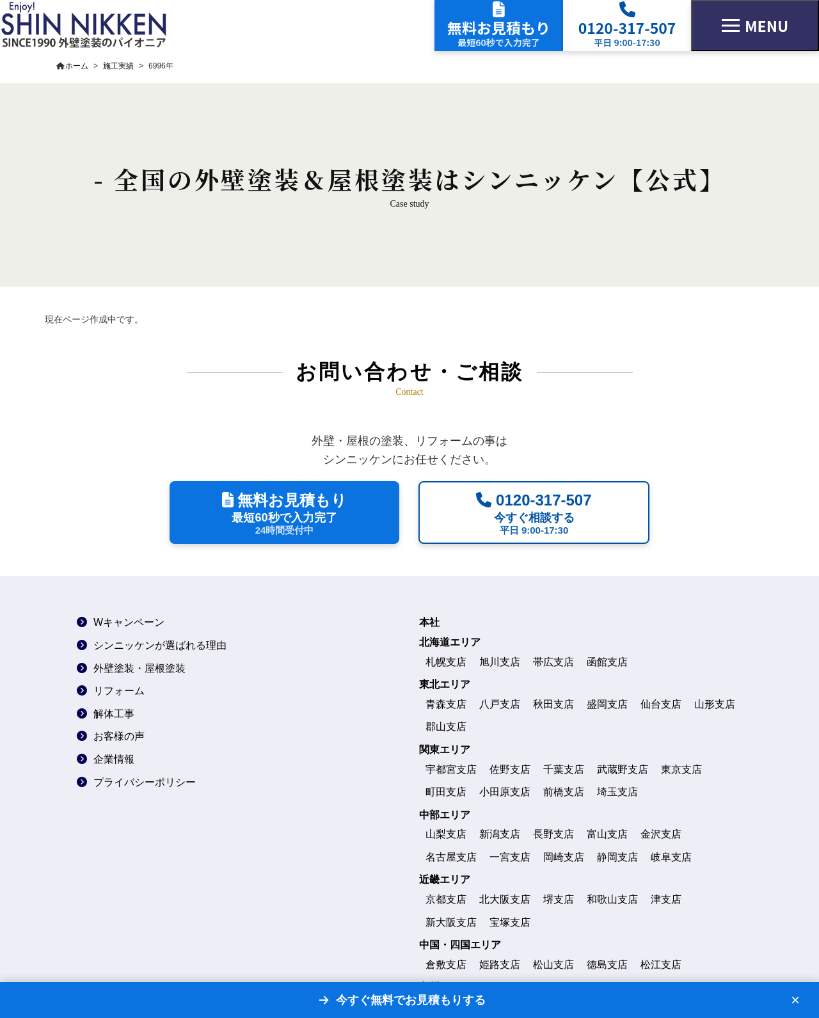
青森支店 (445, 704)
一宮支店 (509, 857)
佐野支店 (509, 769)
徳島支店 (607, 964)
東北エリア (444, 684)
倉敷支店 (445, 964)
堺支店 (558, 899)
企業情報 (113, 759)
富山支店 (607, 834)
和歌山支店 (612, 899)
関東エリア (444, 749)
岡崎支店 (563, 857)
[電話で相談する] (627, 25)
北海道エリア (450, 642)
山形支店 (714, 704)
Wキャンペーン (128, 622)
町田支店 (445, 791)
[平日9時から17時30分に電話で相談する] (533, 512)
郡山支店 (445, 726)
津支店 (666, 899)
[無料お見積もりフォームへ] (401, 1000)
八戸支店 (499, 704)
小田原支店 (504, 791)
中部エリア (444, 814)
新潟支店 (499, 834)
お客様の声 (119, 736)
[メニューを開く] (755, 25)
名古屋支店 (451, 857)
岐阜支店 (671, 857)
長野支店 (553, 834)
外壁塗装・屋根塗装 (139, 668)
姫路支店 (499, 964)
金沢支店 (660, 834)
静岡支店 (617, 857)
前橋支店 (563, 791)
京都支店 (445, 899)
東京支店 (681, 769)
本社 (429, 622)
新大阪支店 (451, 922)
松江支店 (660, 964)
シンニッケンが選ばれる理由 (160, 645)
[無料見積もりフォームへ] (498, 25)
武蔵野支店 (622, 769)
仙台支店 (660, 704)
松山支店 (553, 964)
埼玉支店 (617, 791)
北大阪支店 (504, 899)
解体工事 (113, 713)
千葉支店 (563, 769)
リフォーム (119, 690)
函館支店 (607, 661)
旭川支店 (499, 661)
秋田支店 (553, 704)
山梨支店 (445, 834)
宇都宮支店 (451, 769)
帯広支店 (553, 661)
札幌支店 (445, 661)
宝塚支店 (509, 922)
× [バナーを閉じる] (795, 1000)
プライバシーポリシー (144, 782)
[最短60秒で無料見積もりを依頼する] (284, 512)
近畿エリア (444, 879)
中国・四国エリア (460, 944)
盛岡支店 (607, 704)
